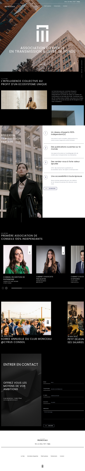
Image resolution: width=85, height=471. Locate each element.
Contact (65, 6)
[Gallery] (42, 264)
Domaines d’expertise (35, 6)
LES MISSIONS (50, 188)
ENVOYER (49, 425)
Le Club (26, 6)
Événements (57, 6)
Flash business (47, 6)
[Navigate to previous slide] (3, 288)
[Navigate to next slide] (6, 288)
